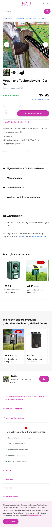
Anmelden (22, 236)
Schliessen (10, 521)
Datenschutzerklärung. (35, 515)
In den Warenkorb (33, 113)
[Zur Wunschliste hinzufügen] (6, 113)
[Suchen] (47, 11)
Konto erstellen (39, 236)
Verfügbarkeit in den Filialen (18, 122)
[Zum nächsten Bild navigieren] (45, 44)
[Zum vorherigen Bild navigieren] (6, 44)
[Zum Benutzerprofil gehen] (43, 3)
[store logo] (26, 4)
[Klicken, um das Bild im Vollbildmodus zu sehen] (26, 45)
